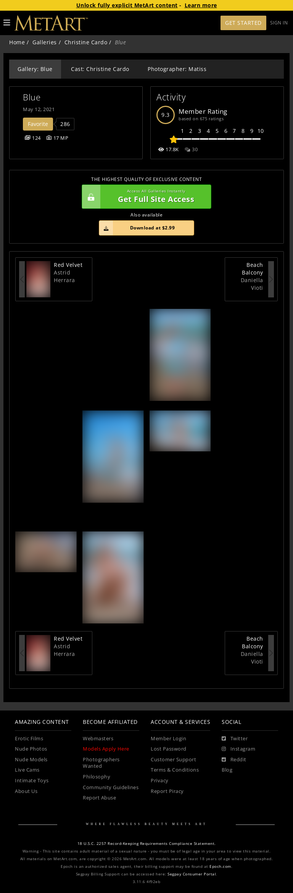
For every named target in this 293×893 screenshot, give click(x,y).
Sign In (279, 22)
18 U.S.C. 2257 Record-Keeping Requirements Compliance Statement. (146, 843)
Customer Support (173, 759)
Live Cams (27, 770)
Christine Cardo (86, 42)
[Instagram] (238, 749)
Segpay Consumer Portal (191, 874)
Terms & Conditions (175, 770)
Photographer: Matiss (177, 69)
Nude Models (31, 759)
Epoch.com (220, 866)
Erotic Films (29, 738)
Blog (227, 770)
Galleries (44, 42)
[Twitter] (235, 738)
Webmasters (98, 738)
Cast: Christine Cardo (100, 69)
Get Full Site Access (144, 196)
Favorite (38, 124)
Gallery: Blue (35, 69)
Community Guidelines (110, 787)
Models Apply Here (106, 749)
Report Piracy (167, 791)
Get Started (243, 22)
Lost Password (169, 749)
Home (17, 42)
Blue (31, 97)
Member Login (168, 738)
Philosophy (96, 777)
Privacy (160, 780)
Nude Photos (31, 749)
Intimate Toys (32, 780)
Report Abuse (99, 797)
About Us (26, 791)
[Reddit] (234, 759)
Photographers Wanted (101, 763)
